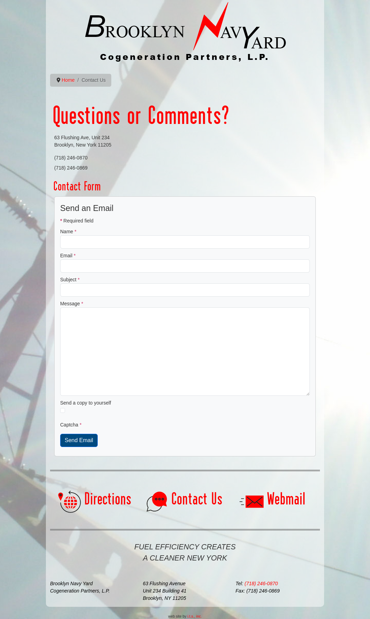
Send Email (79, 440)
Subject (70, 279)
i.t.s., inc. (194, 616)
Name (68, 231)
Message (71, 303)
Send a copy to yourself (85, 403)
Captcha (71, 425)
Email (67, 255)
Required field (77, 221)
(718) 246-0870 (261, 583)
